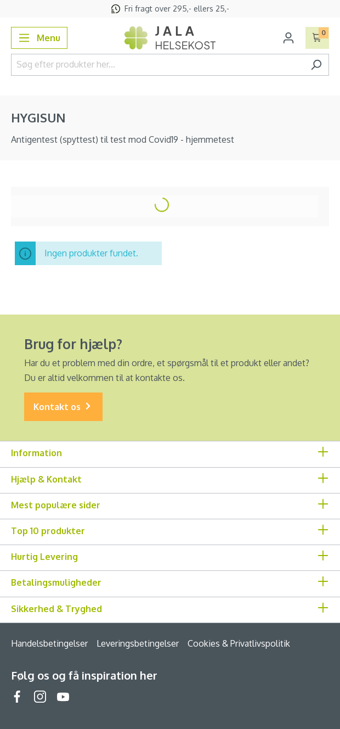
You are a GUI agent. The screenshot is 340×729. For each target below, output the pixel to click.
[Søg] (316, 65)
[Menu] (39, 38)
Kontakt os (63, 407)
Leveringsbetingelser (138, 643)
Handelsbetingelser (49, 643)
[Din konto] (288, 37)
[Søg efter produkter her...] (157, 65)
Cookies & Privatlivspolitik (239, 643)
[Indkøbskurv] (317, 38)
